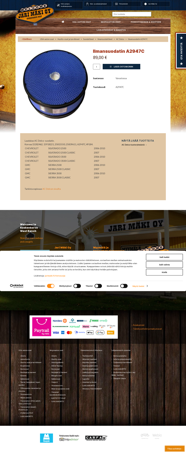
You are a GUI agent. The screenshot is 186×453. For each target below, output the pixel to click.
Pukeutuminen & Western (91, 350)
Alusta (23, 356)
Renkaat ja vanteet (28, 372)
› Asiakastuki (138, 325)
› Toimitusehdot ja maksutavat (147, 328)
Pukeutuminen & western (146, 22)
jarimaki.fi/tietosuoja (55, 437)
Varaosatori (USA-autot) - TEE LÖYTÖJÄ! (30, 402)
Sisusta (23, 375)
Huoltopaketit (57, 362)
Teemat (116, 366)
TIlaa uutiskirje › (35, 255)
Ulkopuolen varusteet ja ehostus (30, 389)
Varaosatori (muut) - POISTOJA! (28, 408)
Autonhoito (25, 359)
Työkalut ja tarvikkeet (122, 362)
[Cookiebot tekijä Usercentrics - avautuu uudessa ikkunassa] (16, 448)
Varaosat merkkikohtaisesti (58, 393)
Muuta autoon (26, 397)
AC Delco (120, 39)
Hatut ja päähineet (90, 366)
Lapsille (85, 379)
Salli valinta (164, 427)
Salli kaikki (164, 419)
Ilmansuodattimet (105, 39)
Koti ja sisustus (88, 375)
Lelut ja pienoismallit (122, 359)
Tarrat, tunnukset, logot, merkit (29, 383)
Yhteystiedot (123, 4)
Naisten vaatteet (89, 362)
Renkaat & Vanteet (59, 372)
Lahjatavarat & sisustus (111, 30)
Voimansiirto (26, 394)
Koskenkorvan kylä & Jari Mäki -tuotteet (123, 373)
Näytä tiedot (138, 448)
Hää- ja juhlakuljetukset (98, 4)
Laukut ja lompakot (90, 372)
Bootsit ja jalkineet (90, 369)
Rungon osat (56, 375)
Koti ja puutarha (119, 356)
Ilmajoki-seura (119, 378)
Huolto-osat (56, 359)
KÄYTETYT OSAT (58, 398)
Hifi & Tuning (56, 366)
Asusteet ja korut (89, 382)
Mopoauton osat (111, 22)
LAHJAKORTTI (57, 401)
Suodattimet (88, 39)
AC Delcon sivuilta (51, 189)
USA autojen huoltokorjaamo (66, 5)
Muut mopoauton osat (60, 389)
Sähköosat (24, 379)
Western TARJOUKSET (92, 389)
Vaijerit (54, 382)
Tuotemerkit (87, 356)
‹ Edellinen (27, 39)
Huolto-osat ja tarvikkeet (68, 39)
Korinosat (24, 369)
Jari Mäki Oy (152, 4)
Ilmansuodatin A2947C (138, 39)
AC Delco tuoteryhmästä (133, 145)
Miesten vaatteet (89, 359)
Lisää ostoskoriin (121, 66)
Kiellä (164, 434)
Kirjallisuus (25, 366)
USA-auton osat (81, 22)
